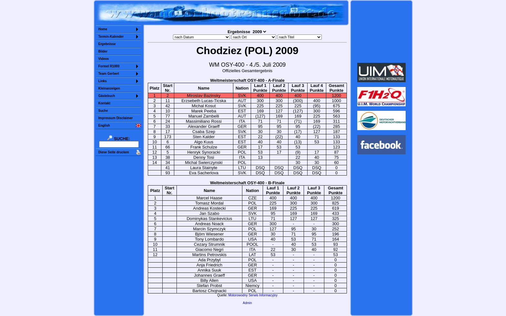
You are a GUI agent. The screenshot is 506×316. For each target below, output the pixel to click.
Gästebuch (106, 96)
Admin (247, 303)
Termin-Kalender (111, 36)
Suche (103, 110)
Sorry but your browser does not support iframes (381, 31)
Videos (103, 59)
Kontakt (104, 103)
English (104, 125)
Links (102, 81)
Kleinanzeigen (109, 88)
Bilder (102, 51)
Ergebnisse (107, 44)
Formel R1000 (109, 66)
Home (102, 29)
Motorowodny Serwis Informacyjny (253, 295)
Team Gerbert (108, 73)
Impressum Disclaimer (115, 118)
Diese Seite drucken (113, 152)
